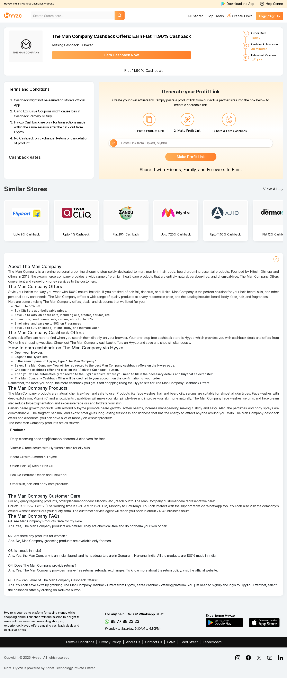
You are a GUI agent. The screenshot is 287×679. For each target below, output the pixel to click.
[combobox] (69, 16)
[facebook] (237, 658)
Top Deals (215, 16)
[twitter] (269, 658)
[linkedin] (259, 658)
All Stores (195, 16)
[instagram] (248, 658)
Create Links (242, 16)
